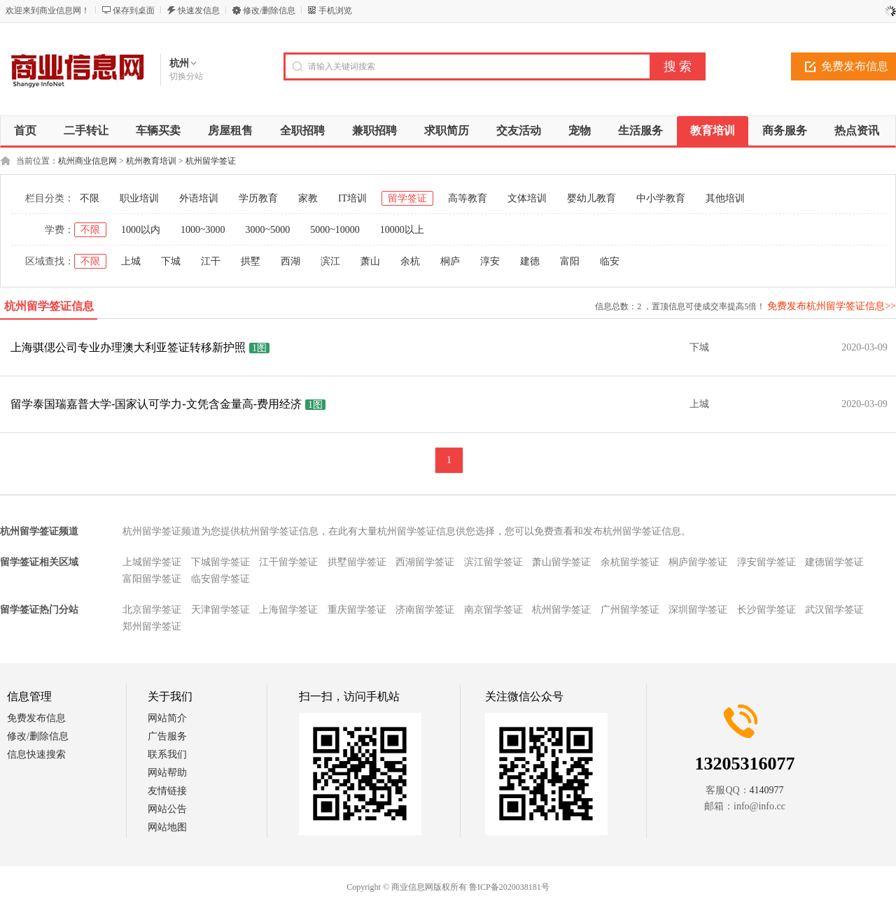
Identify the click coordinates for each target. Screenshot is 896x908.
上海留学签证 (288, 609)
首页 (25, 130)
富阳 (570, 261)
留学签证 (407, 198)
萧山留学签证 (561, 562)
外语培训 (198, 198)
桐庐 (450, 261)
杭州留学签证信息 (49, 306)
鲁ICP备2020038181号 (509, 887)
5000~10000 (335, 230)
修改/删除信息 (269, 10)
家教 (308, 198)
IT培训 (352, 198)
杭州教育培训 (151, 161)
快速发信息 (199, 10)
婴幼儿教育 (591, 198)
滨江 (330, 261)
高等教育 (467, 198)
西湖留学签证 (425, 562)
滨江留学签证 (493, 562)
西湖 (290, 261)
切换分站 (186, 76)
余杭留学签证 (630, 562)
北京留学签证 (151, 609)
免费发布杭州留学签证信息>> (831, 306)
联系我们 (167, 754)
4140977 (767, 790)
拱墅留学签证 (357, 562)
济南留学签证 (425, 609)
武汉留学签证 (834, 609)
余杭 (410, 261)
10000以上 (402, 230)
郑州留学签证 (151, 626)
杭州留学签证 (211, 161)
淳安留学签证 (766, 562)
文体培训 (527, 198)
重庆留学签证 (357, 609)
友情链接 (167, 791)
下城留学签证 (220, 562)
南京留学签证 (493, 609)
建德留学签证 (834, 562)
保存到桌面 (134, 10)
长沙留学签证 (766, 609)
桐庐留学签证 (697, 562)
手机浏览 (335, 10)
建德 (530, 261)
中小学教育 (660, 198)
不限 (89, 198)
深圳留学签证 (697, 609)
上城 (131, 261)
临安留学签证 (220, 579)
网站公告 (167, 809)
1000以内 (140, 230)
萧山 (370, 261)
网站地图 (167, 827)
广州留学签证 (630, 609)
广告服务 (167, 736)
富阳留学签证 (151, 579)
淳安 (490, 261)
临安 (610, 261)
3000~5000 (268, 230)
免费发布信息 (36, 718)
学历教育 (258, 198)
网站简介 (167, 718)
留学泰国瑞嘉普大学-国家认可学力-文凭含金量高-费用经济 (156, 404)
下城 (171, 261)
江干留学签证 (288, 562)
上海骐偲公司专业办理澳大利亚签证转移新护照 (128, 347)
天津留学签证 (220, 609)
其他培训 (725, 198)
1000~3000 (203, 230)
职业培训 (139, 198)
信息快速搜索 (36, 754)
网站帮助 (167, 772)
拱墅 (250, 261)
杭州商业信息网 (87, 161)
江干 (210, 261)
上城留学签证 (151, 562)
